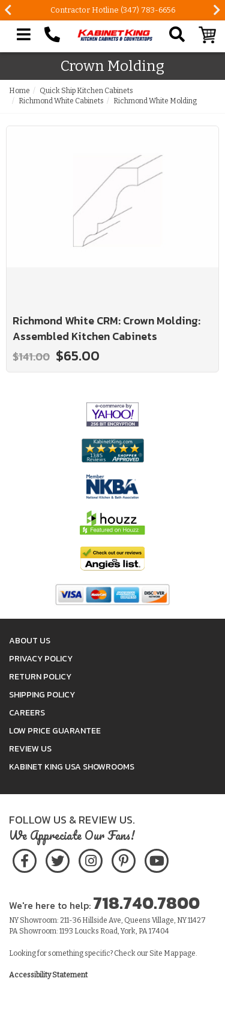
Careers (27, 712)
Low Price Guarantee (55, 730)
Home (19, 91)
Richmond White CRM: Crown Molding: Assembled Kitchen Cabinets (106, 328)
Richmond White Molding (155, 101)
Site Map (163, 953)
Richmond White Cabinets (61, 101)
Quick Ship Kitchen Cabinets (86, 91)
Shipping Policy (42, 694)
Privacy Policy (41, 658)
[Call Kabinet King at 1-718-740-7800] (52, 35)
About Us (29, 640)
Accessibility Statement (48, 975)
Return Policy (40, 676)
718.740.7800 (146, 902)
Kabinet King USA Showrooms (71, 767)
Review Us (30, 748)
